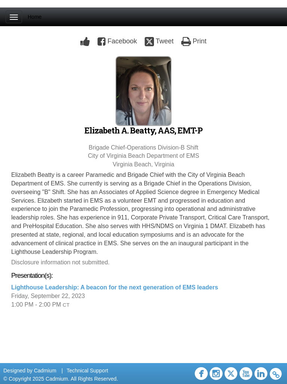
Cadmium (45, 371)
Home (34, 17)
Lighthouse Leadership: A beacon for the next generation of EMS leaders (114, 287)
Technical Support (87, 371)
